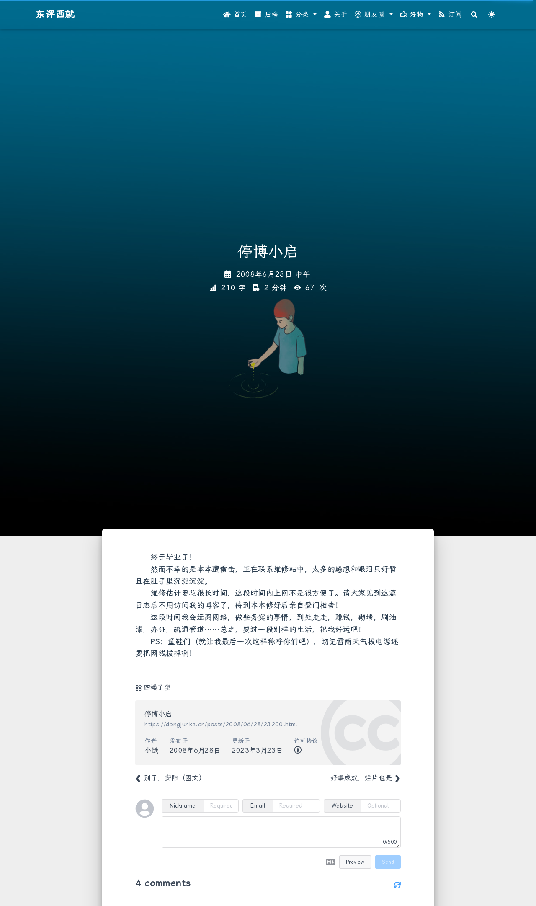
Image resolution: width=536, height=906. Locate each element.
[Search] (474, 14)
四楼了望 (157, 688)
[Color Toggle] (491, 14)
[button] (301, 14)
